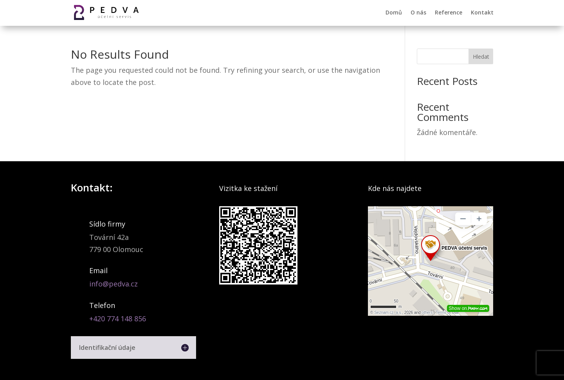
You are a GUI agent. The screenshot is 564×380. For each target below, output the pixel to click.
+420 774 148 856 (117, 318)
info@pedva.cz (113, 283)
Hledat (481, 56)
